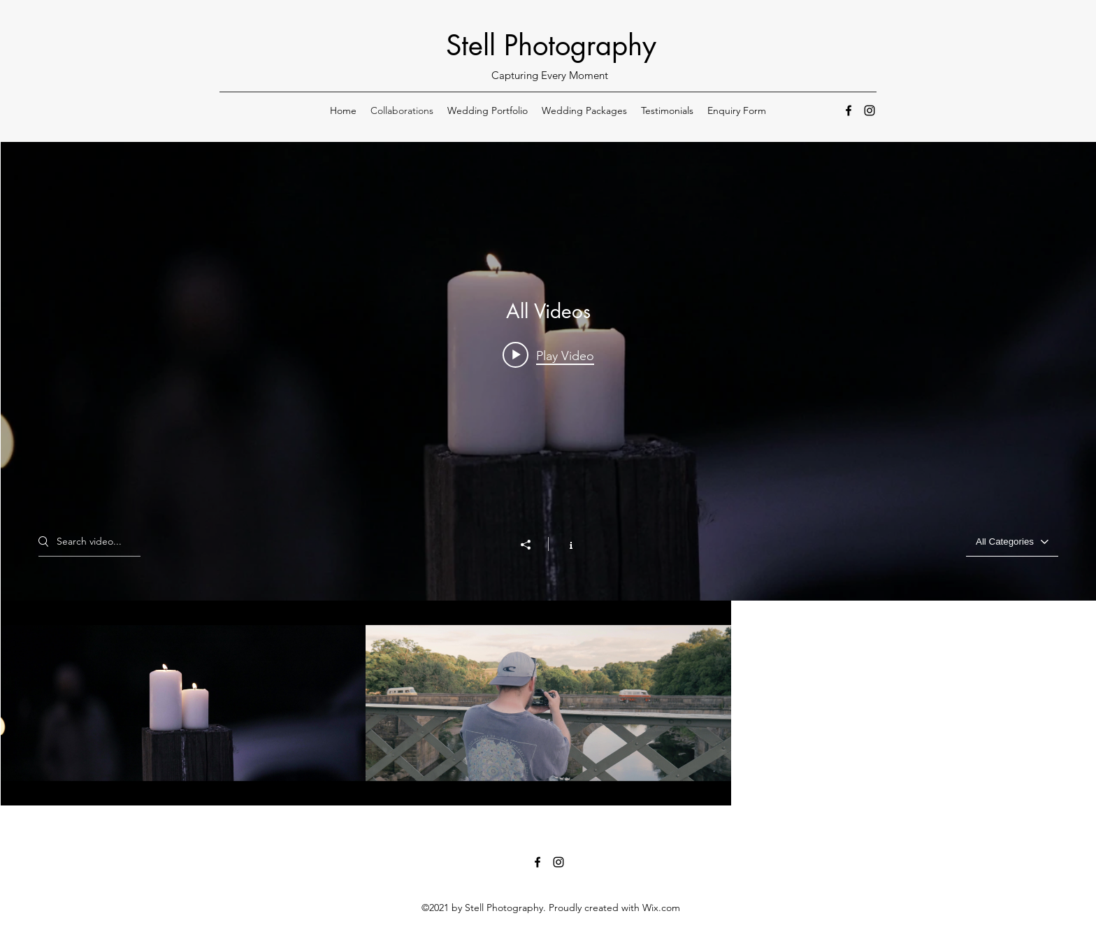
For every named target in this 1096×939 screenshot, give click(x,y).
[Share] (532, 545)
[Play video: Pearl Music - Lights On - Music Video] (548, 355)
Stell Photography (551, 45)
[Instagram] (870, 110)
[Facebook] (849, 110)
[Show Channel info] (563, 544)
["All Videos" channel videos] (548, 703)
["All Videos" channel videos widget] (548, 473)
